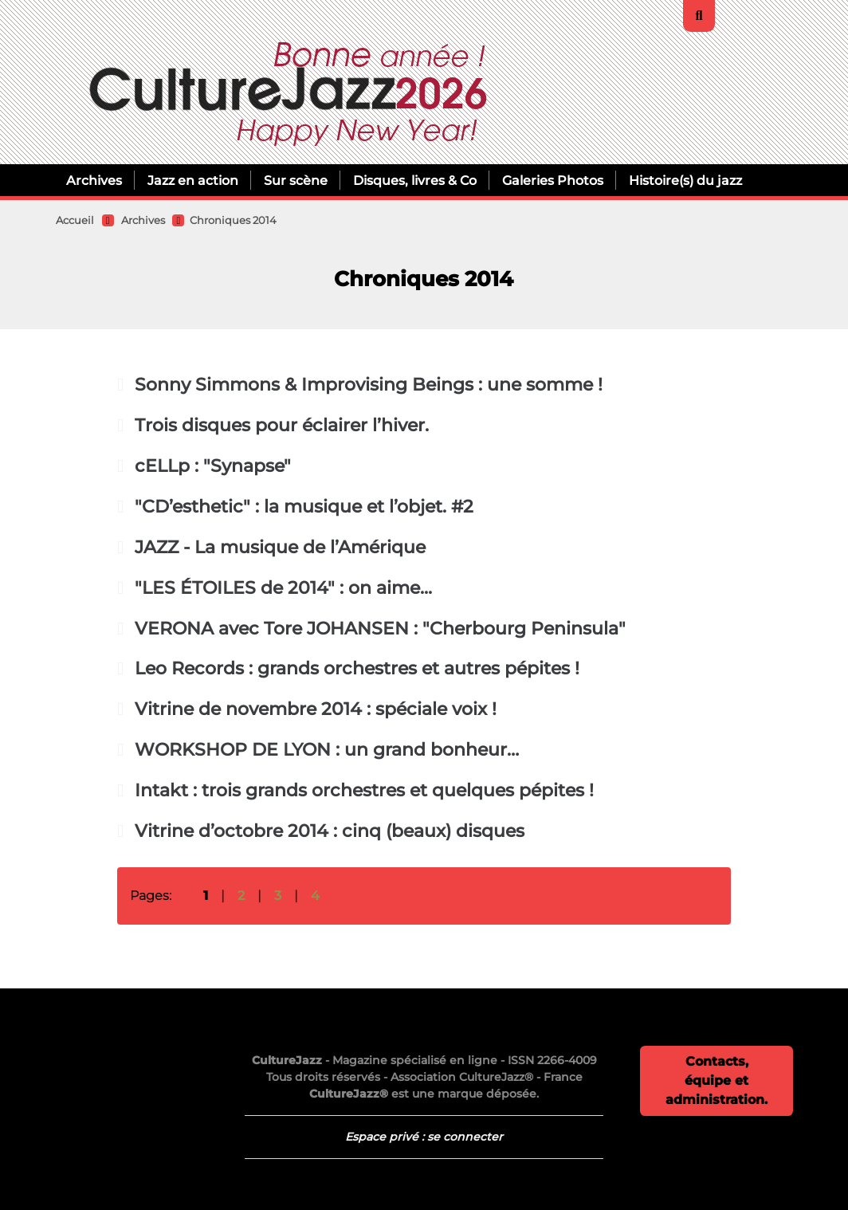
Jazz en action (192, 180)
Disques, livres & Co (415, 180)
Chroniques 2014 (233, 220)
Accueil (75, 220)
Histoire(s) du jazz (685, 180)
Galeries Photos (552, 180)
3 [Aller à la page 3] (277, 895)
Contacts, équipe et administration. (716, 1080)
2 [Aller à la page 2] (241, 895)
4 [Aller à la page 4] (315, 895)
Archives (94, 180)
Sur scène (296, 180)
